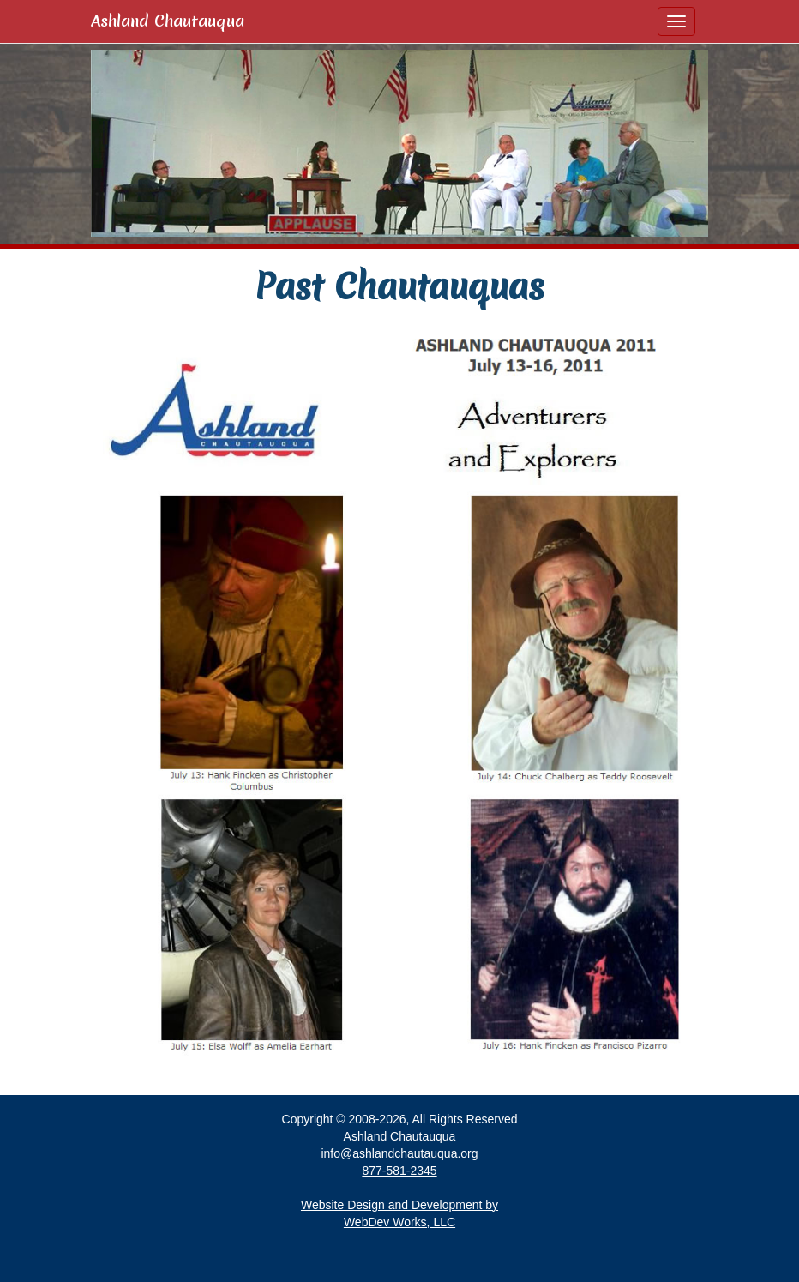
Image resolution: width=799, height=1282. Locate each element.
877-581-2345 (399, 1170)
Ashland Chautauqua (167, 21)
